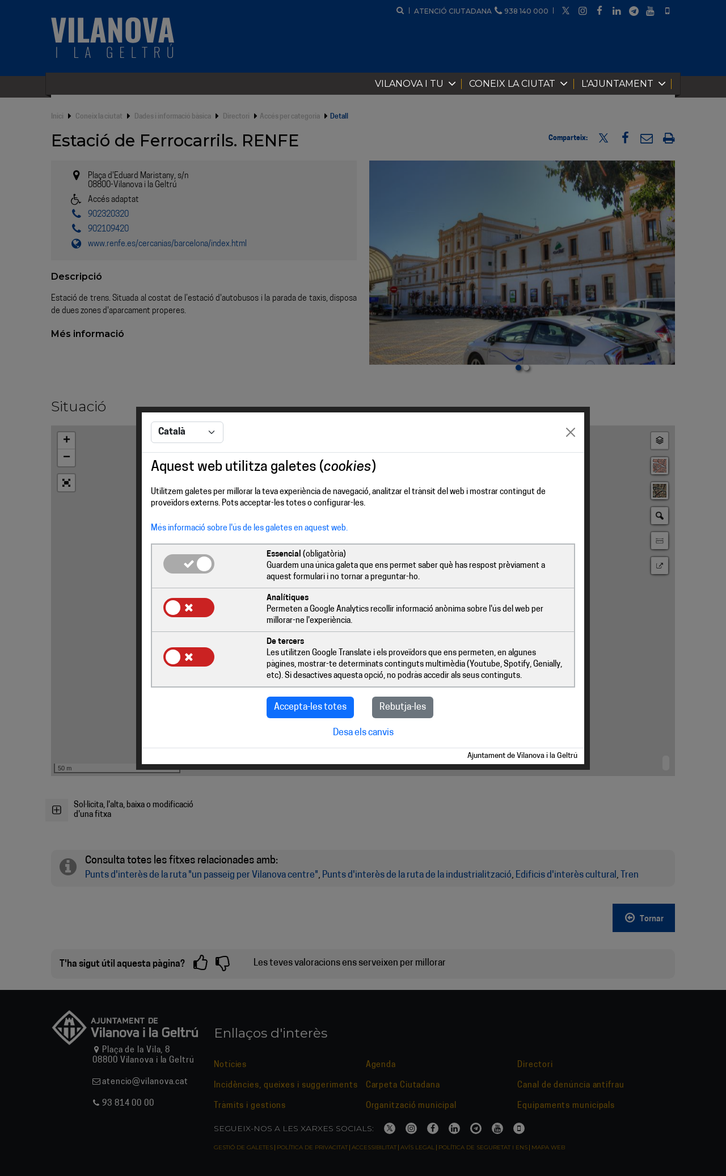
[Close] (571, 432)
